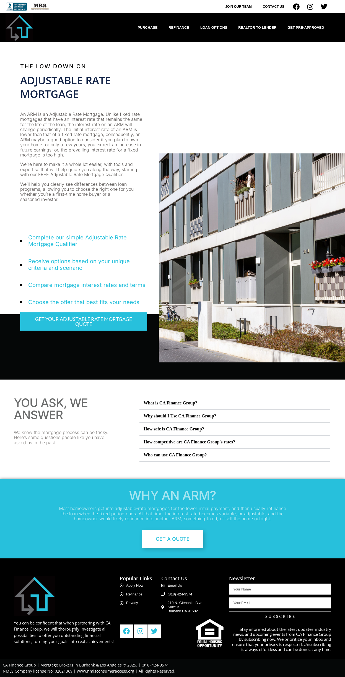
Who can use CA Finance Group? (175, 455)
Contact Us (273, 7)
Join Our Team (238, 7)
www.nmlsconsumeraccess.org (105, 671)
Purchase (147, 27)
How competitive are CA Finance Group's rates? (189, 442)
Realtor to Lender (257, 27)
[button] (234, 403)
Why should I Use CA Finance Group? (180, 416)
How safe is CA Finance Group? (174, 429)
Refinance (178, 27)
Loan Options (213, 27)
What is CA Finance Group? (170, 403)
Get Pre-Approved (305, 27)
